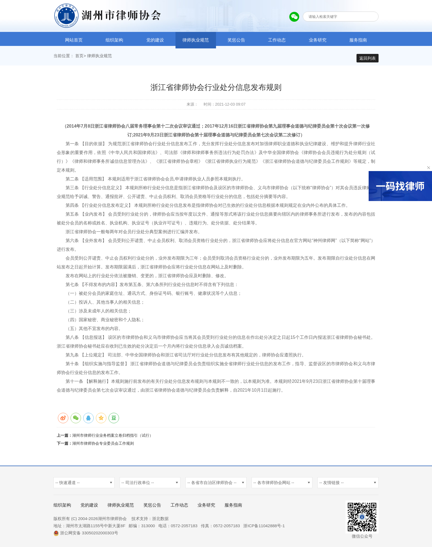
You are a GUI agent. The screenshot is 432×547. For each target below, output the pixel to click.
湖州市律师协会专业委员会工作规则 (103, 446)
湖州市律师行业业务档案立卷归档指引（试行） (112, 438)
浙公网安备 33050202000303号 (85, 535)
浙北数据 (160, 521)
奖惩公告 (236, 40)
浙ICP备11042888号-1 (264, 528)
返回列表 (367, 58)
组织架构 (114, 40)
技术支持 (139, 521)
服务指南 (358, 40)
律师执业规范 (195, 40)
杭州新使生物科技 (188, 521)
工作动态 (277, 40)
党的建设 (155, 40)
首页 (79, 58)
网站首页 (74, 40)
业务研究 (317, 40)
